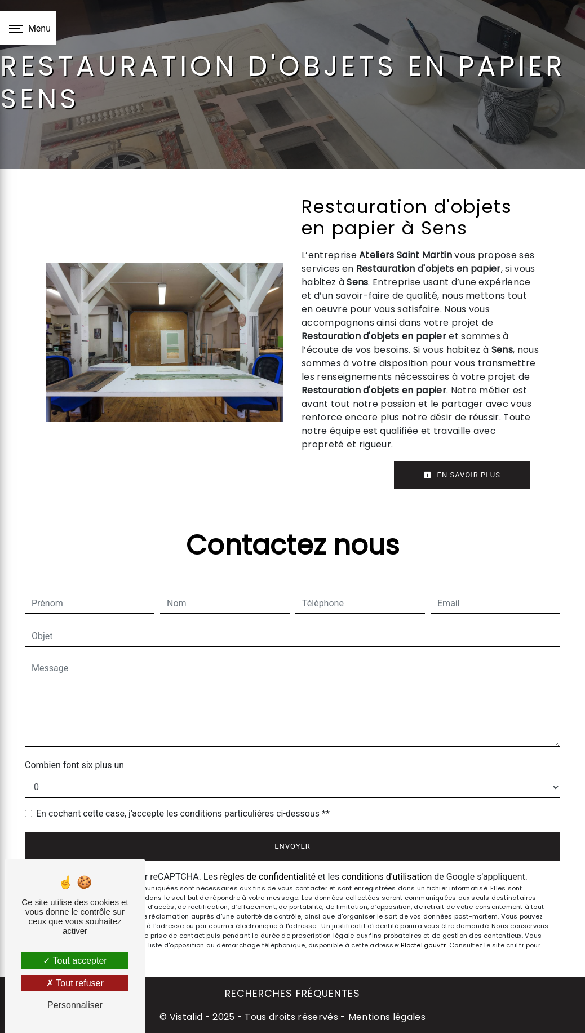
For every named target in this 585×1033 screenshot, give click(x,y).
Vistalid (186, 1016)
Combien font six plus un (74, 765)
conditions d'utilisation (387, 876)
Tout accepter (75, 960)
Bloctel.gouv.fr (423, 945)
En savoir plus (462, 475)
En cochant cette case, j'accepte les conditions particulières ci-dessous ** (183, 813)
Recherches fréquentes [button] (292, 993)
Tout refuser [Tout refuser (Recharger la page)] (75, 983)
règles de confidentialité (268, 876)
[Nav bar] (28, 28)
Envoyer (292, 846)
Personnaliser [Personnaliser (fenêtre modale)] (75, 1005)
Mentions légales (386, 1016)
